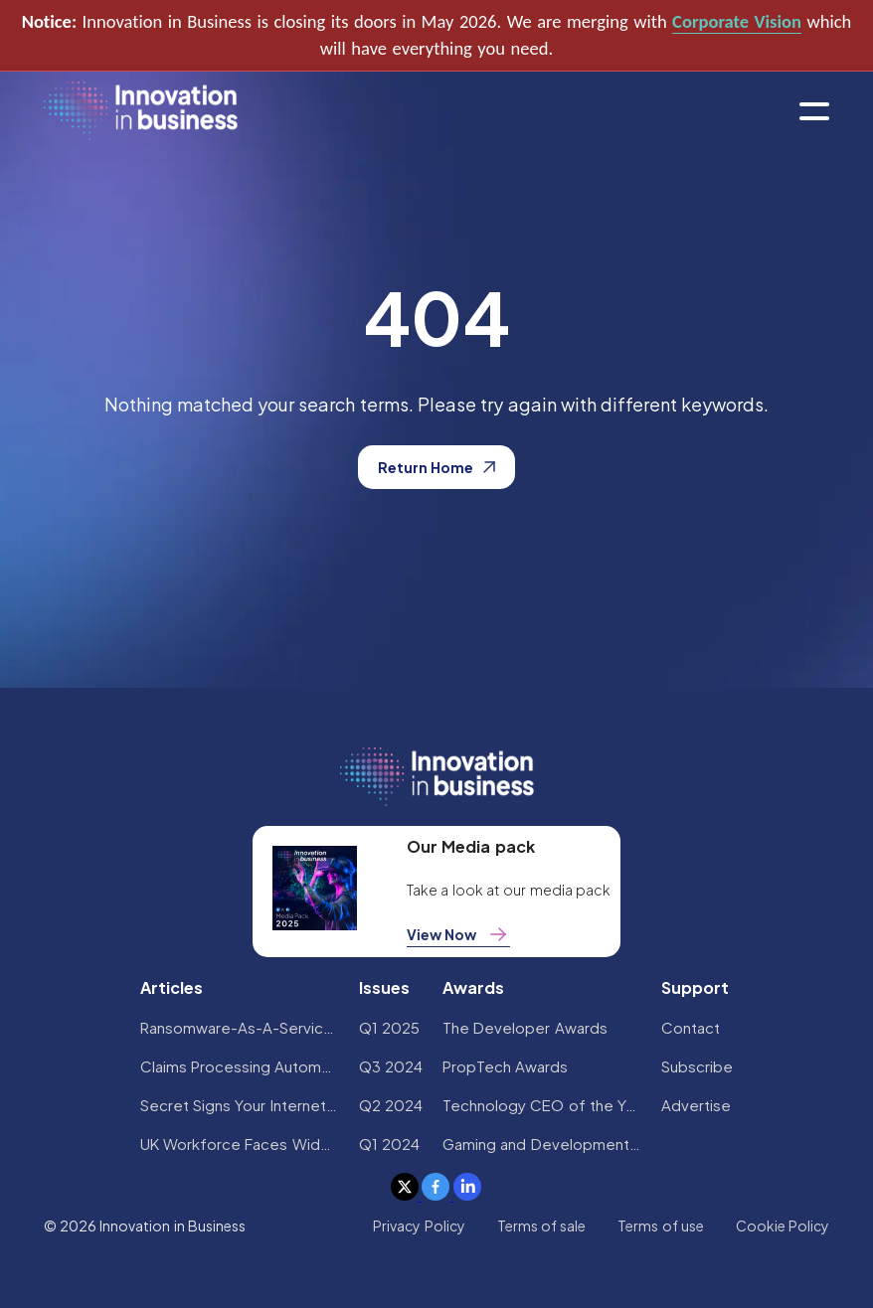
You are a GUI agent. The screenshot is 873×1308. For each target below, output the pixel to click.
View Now (458, 934)
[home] (141, 112)
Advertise (696, 1104)
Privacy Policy (418, 1225)
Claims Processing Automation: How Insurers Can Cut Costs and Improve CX (239, 1066)
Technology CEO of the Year (541, 1104)
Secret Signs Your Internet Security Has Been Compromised (239, 1104)
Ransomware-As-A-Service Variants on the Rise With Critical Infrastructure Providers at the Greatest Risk (239, 1027)
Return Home (436, 467)
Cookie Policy (782, 1225)
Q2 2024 (391, 1104)
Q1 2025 (389, 1027)
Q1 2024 (389, 1143)
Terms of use (660, 1225)
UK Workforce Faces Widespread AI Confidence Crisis (239, 1143)
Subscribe (697, 1066)
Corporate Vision (736, 21)
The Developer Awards (525, 1027)
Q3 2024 (391, 1066)
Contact (690, 1027)
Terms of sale (542, 1225)
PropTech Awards (505, 1066)
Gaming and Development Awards (541, 1143)
